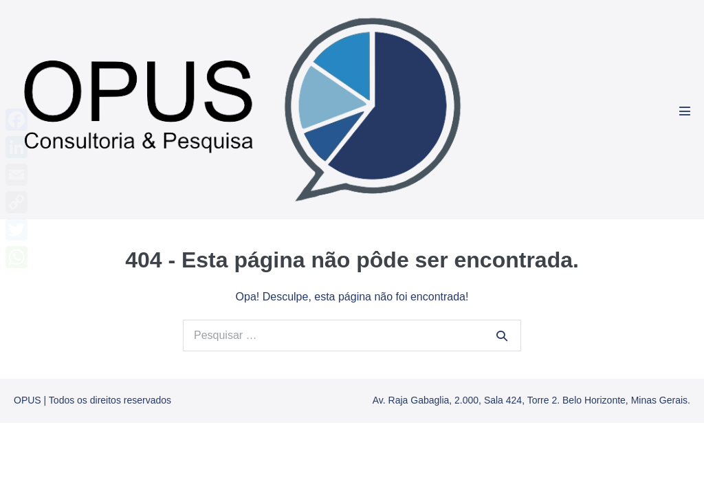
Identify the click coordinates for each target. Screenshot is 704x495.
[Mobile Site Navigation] (684, 110)
